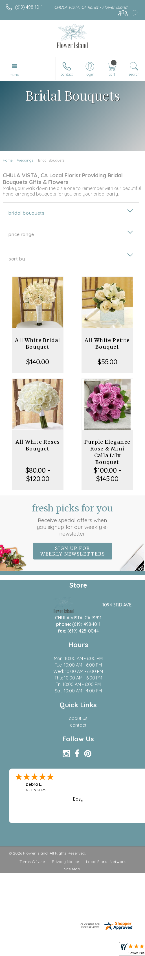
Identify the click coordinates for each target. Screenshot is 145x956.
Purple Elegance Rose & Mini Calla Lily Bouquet (107, 452)
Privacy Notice (65, 861)
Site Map (72, 868)
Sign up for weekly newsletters (72, 551)
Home (8, 160)
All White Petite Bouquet (107, 343)
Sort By (17, 259)
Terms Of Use (32, 861)
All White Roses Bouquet (38, 445)
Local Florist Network (106, 861)
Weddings (25, 160)
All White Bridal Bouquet (37, 343)
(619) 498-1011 (29, 7)
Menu (14, 74)
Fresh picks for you (72, 520)
